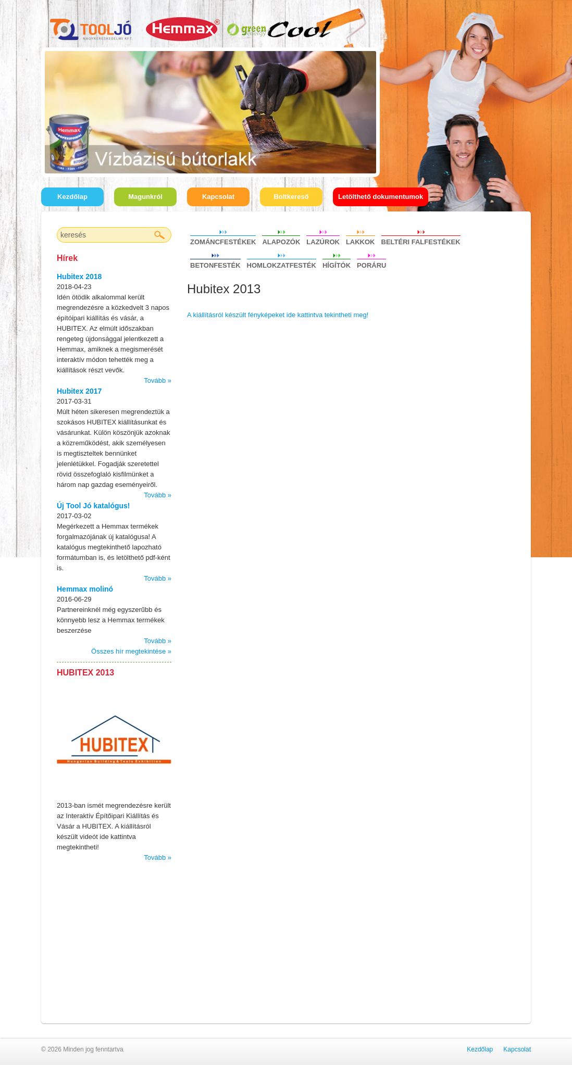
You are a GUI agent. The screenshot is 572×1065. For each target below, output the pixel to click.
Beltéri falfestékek (421, 240)
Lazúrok (323, 240)
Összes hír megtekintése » (131, 651)
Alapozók (281, 240)
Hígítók (336, 264)
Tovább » (157, 380)
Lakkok (360, 240)
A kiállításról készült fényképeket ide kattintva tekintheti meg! (277, 315)
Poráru (371, 264)
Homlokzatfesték (281, 264)
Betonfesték (215, 264)
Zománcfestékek (223, 240)
